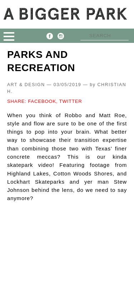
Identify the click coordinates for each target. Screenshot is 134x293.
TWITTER (70, 101)
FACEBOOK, (43, 101)
